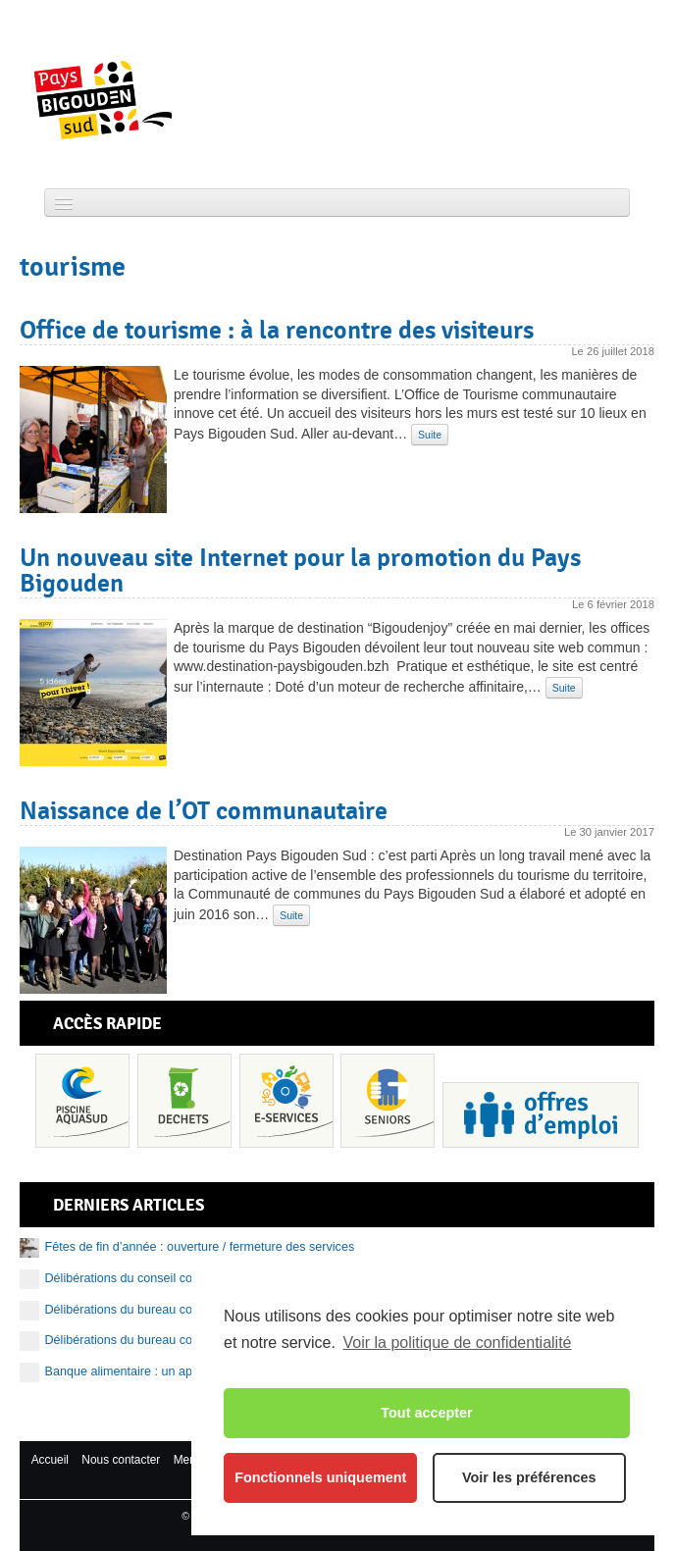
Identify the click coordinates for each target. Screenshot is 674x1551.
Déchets (184, 1101)
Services (286, 1101)
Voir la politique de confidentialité (456, 1342)
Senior (387, 1101)
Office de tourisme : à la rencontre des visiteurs (277, 329)
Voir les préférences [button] (529, 1477)
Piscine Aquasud (82, 1101)
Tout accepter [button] (426, 1413)
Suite (429, 434)
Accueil (50, 1460)
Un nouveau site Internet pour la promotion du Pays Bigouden (300, 570)
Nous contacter (120, 1460)
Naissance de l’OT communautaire (204, 810)
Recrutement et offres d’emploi (540, 1115)
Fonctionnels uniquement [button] (320, 1477)
